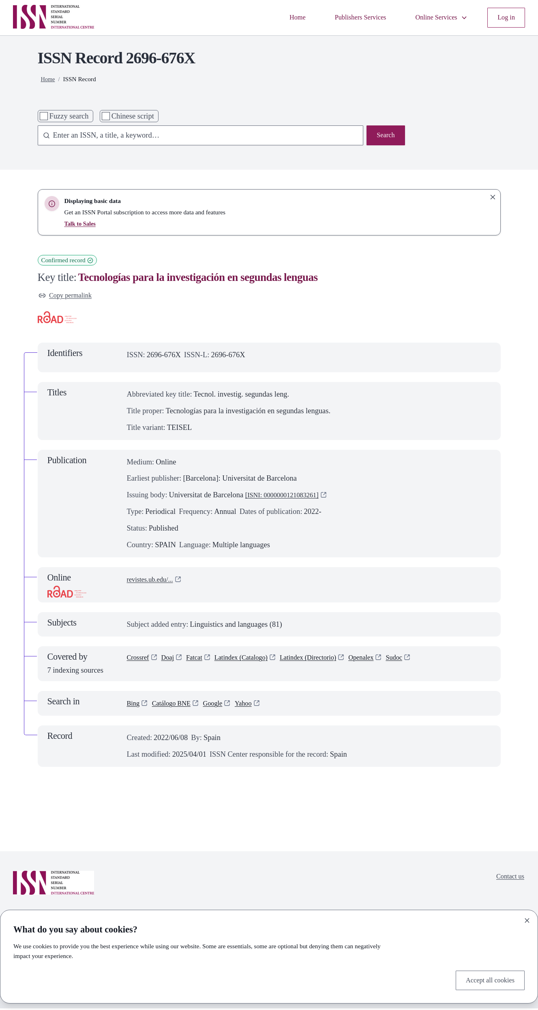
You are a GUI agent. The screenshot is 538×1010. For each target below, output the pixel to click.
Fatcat (200, 660)
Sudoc (421, 660)
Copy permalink (68, 296)
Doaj (171, 660)
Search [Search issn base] (384, 136)
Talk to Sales (81, 223)
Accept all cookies (486, 979)
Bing (134, 705)
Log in (505, 17)
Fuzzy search (69, 116)
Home (281, 17)
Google (221, 705)
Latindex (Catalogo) (251, 660)
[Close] (527, 918)
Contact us (508, 879)
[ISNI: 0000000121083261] (287, 497)
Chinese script (132, 116)
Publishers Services (348, 17)
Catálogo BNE (175, 705)
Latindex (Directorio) (326, 660)
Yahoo (254, 705)
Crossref (139, 660)
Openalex (385, 660)
